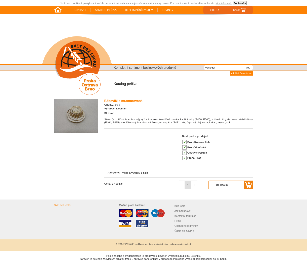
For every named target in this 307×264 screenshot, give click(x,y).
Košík (236, 9)
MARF (131, 244)
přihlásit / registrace (241, 73)
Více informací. (224, 3)
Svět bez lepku (62, 205)
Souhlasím (240, 3)
